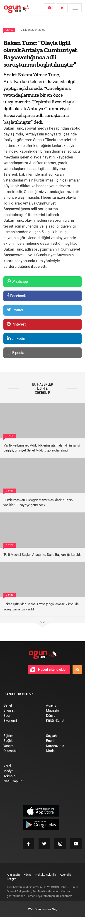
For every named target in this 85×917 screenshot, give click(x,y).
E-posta (15, 352)
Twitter (15, 309)
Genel (9, 29)
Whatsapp (17, 281)
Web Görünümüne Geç (42, 909)
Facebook (16, 295)
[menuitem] (49, 7)
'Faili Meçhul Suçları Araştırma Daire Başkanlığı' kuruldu (42, 555)
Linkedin (16, 338)
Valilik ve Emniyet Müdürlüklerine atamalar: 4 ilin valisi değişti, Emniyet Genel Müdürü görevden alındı (42, 448)
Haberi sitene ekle (48, 669)
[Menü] (75, 7)
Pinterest (16, 324)
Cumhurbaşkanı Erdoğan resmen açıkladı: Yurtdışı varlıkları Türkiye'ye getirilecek (38, 502)
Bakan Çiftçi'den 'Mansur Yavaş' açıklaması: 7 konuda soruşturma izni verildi (40, 606)
